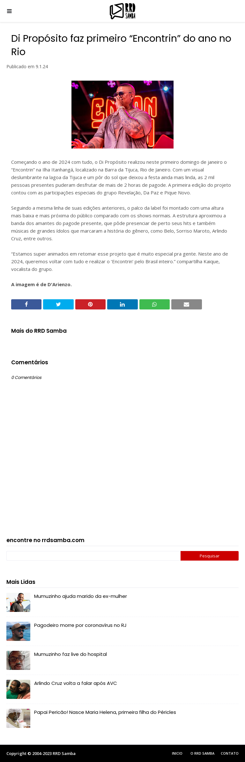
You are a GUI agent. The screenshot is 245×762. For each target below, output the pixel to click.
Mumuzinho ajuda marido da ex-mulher (80, 596)
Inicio (177, 753)
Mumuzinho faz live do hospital (70, 654)
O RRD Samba (202, 753)
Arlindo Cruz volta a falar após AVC (75, 683)
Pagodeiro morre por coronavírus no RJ (80, 625)
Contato (230, 753)
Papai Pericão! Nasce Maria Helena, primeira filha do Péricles (105, 712)
